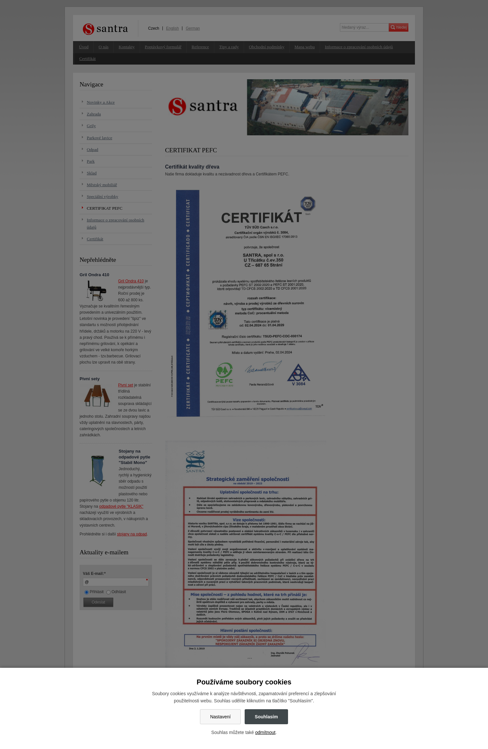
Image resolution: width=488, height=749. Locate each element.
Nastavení (220, 716)
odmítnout (265, 732)
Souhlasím (266, 716)
